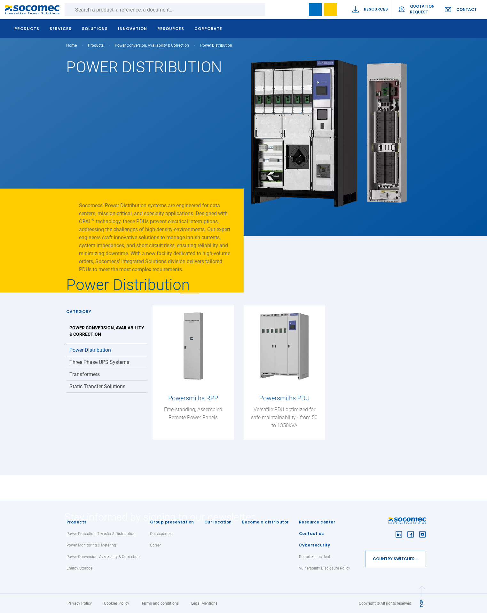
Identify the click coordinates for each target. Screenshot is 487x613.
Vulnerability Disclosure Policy (324, 568)
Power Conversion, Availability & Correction (152, 45)
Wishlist (330, 9)
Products (77, 522)
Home (71, 45)
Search (271, 9)
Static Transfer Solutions (97, 386)
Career (155, 545)
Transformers (84, 374)
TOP (421, 603)
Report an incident (314, 556)
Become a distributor (265, 522)
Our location (218, 522)
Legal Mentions (204, 603)
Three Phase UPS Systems (99, 362)
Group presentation (172, 522)
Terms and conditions (160, 603)
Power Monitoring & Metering (91, 545)
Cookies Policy (116, 603)
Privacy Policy (79, 603)
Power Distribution (90, 350)
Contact (466, 9)
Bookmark (315, 9)
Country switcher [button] (394, 559)
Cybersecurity (314, 545)
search (300, 9)
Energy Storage (79, 568)
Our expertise (161, 533)
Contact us (311, 533)
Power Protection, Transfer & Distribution (101, 533)
